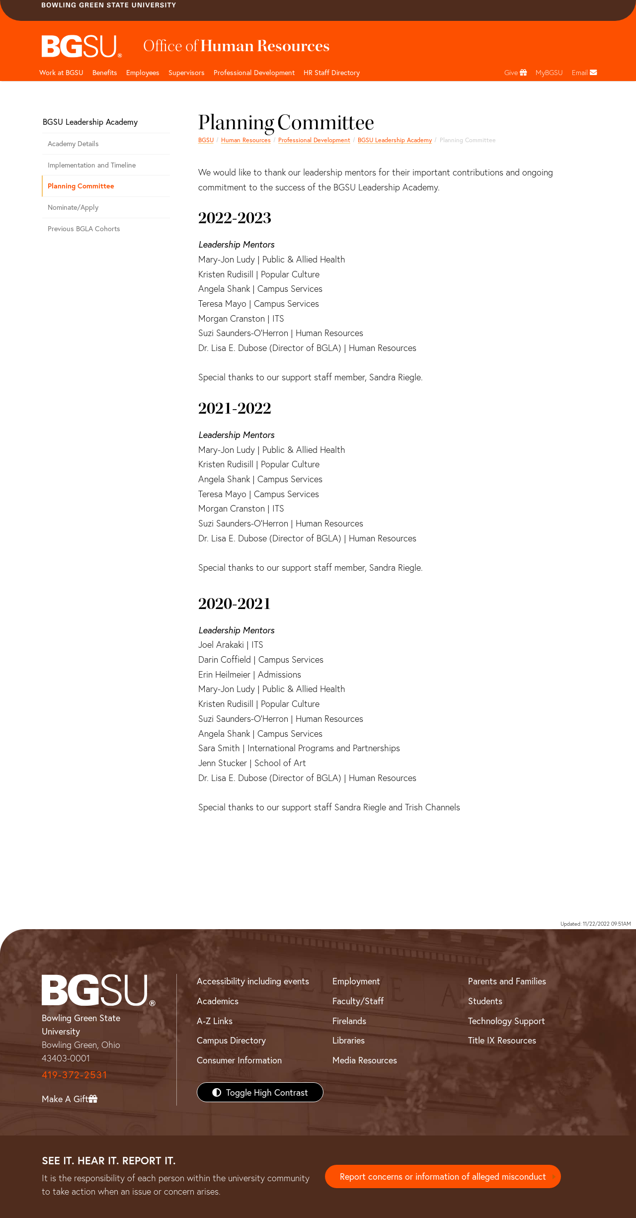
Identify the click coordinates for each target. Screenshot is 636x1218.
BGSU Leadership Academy (395, 140)
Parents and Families (507, 981)
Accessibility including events (253, 981)
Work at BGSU (61, 72)
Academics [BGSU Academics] (217, 1001)
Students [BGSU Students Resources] (485, 1001)
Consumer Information (239, 1060)
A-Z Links (215, 1021)
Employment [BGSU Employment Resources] (356, 981)
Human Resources (246, 140)
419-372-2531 (74, 1074)
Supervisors (186, 72)
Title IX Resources (502, 1040)
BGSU (206, 140)
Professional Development (254, 72)
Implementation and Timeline (92, 165)
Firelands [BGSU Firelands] (349, 1021)
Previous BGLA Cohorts (84, 228)
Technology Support (506, 1021)
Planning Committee (81, 185)
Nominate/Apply (73, 207)
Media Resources (364, 1060)
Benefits (104, 72)
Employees (142, 72)
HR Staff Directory (332, 72)
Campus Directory (231, 1040)
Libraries (348, 1040)
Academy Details (73, 143)
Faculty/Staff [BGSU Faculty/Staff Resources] (358, 1001)
